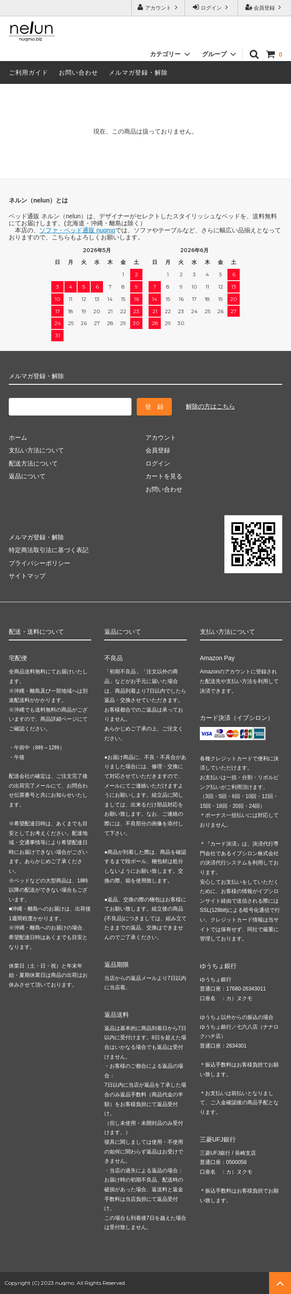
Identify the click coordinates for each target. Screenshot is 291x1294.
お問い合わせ (78, 72)
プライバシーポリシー (39, 563)
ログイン (211, 7)
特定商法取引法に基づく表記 (49, 549)
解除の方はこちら (210, 406)
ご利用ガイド (28, 72)
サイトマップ (27, 575)
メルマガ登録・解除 (138, 72)
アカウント (158, 7)
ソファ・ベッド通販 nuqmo (77, 230)
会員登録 (264, 7)
